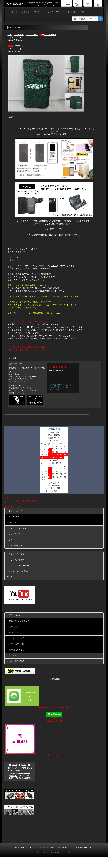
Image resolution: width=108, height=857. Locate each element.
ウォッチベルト (14, 545)
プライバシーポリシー (22, 848)
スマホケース (32, 34)
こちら (54, 266)
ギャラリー (12, 577)
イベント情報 (54, 488)
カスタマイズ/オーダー (18, 565)
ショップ (26, 12)
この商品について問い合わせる (61, 385)
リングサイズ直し (17, 632)
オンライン (39, 12)
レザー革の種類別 (15, 560)
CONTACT (12, 655)
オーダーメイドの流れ (17, 571)
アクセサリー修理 (17, 638)
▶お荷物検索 (54, 679)
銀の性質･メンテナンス (19, 621)
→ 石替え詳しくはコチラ (18, 381)
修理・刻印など (14, 615)
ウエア (10, 540)
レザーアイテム (14, 534)
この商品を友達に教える (58, 387)
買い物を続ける (55, 390)
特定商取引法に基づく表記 (44, 848)
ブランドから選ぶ (15, 511)
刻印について (15, 627)
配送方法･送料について (85, 848)
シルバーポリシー (56, 12)
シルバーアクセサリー (17, 528)
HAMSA (12, 522)
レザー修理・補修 (17, 644)
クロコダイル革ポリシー (79, 12)
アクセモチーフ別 (15, 554)
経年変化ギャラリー (18, 650)
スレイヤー (19, 34)
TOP (10, 34)
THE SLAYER (15, 517)
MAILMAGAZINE (15, 661)
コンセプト (13, 12)
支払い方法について (65, 848)
